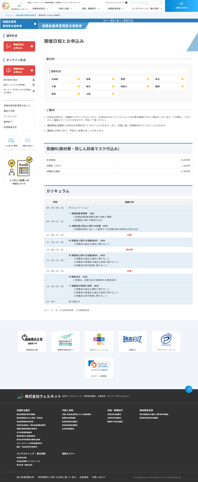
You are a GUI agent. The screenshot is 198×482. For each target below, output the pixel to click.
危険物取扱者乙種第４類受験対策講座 (153, 414)
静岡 (157, 86)
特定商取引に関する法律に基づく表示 (57, 477)
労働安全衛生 (38, 8)
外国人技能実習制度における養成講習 (76, 414)
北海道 (54, 79)
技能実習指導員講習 (69, 425)
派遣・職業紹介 (89, 8)
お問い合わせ (27, 142)
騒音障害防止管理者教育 (26, 436)
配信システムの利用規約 (14, 84)
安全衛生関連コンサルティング (28, 461)
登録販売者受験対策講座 (148, 418)
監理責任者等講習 (69, 418)
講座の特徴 (9, 110)
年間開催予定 (10, 127)
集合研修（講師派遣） (25, 465)
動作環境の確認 (10, 79)
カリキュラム (10, 116)
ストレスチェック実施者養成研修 (29, 443)
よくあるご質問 (11, 142)
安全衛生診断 (22, 457)
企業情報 (83, 477)
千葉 (53, 86)
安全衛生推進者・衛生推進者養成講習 (31, 425)
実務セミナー (69, 453)
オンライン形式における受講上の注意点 (17, 91)
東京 (88, 86)
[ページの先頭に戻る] (189, 389)
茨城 (123, 79)
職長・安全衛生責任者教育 (27, 447)
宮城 (88, 79)
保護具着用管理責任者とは (17, 105)
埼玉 (157, 79)
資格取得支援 (114, 8)
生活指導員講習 (68, 428)
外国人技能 (64, 8)
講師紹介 (8, 121)
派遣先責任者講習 (114, 418)
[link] (99, 365)
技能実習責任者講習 (69, 421)
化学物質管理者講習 (24, 432)
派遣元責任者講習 (114, 414)
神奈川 (124, 86)
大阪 (88, 93)
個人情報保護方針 (26, 477)
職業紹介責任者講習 (115, 421)
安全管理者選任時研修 (25, 421)
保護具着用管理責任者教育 (12, 24)
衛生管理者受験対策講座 (26, 414)
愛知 (53, 93)
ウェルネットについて (114, 2)
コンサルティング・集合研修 (145, 8)
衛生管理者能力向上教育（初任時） (30, 418)
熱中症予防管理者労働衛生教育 (28, 439)
